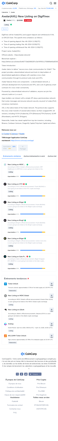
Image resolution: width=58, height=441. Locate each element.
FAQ (15, 413)
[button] (35, 374)
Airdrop (10, 324)
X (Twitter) (6, 134)
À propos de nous (15, 384)
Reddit (22, 134)
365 (35, 8)
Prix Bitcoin (41, 384)
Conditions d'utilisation (15, 387)
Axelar (13, 12)
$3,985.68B (50, 8)
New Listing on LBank (16, 310)
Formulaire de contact (15, 405)
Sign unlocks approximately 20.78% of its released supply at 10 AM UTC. (30, 340)
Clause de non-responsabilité (15, 395)
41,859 (15, 8)
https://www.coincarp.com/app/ (22, 140)
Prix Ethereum (41, 387)
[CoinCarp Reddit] (26, 374)
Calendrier (5, 12)
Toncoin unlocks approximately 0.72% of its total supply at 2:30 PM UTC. (30, 287)
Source (5, 29)
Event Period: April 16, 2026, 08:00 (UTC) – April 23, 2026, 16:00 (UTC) (30, 328)
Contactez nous (15, 409)
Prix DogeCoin (41, 395)
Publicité (15, 401)
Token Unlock (13, 284)
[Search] (50, 3)
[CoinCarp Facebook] (21, 374)
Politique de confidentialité (14, 391)
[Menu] (55, 3)
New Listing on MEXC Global (18, 295)
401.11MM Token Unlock (17, 336)
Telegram (14, 134)
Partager (23, 148)
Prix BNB (41, 391)
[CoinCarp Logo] (10, 3)
